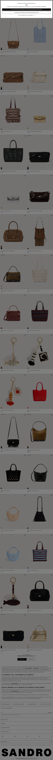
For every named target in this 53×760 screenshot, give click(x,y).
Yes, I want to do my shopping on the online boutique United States (26, 9)
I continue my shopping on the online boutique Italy (26, 12)
